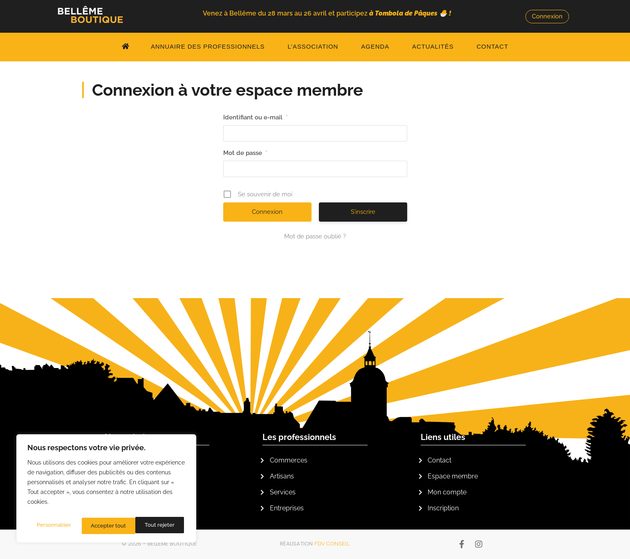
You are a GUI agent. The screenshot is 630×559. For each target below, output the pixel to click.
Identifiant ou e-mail (255, 117)
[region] (106, 491)
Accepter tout (158, 526)
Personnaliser (54, 526)
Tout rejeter (106, 526)
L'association (130, 437)
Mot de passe (245, 152)
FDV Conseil (332, 544)
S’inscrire (363, 212)
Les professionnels (299, 437)
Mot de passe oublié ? (315, 236)
